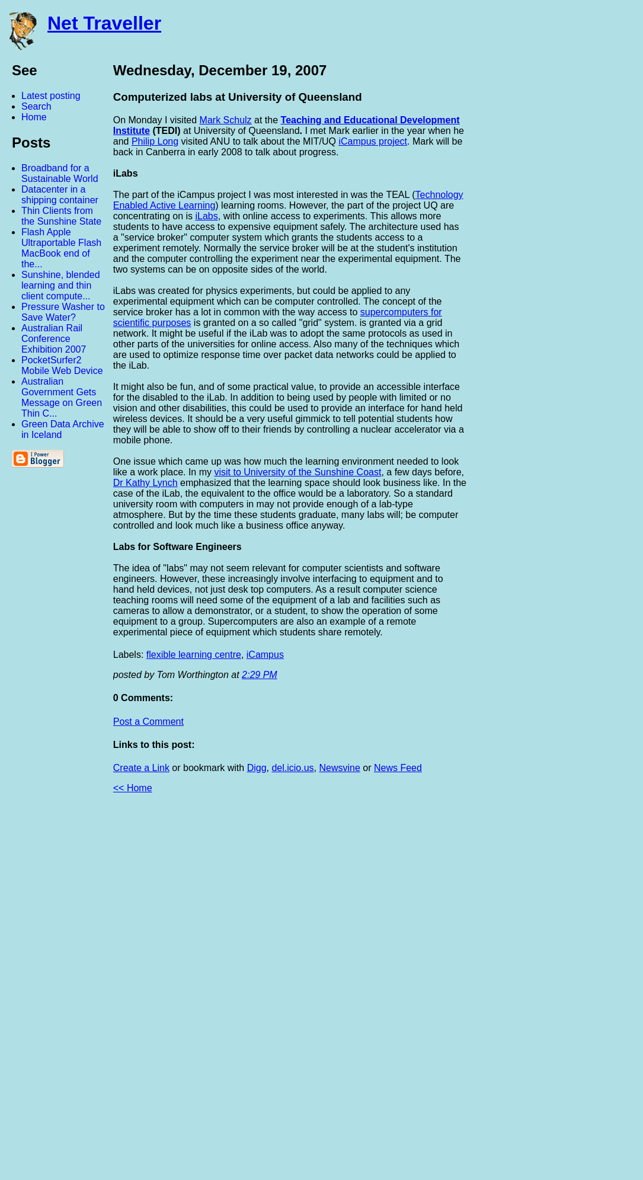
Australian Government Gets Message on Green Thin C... (61, 397)
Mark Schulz (226, 120)
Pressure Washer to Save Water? (63, 312)
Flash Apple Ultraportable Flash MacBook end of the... (61, 248)
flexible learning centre (193, 655)
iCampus (357, 141)
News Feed (398, 768)
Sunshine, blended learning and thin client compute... (60, 285)
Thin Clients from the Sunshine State (61, 216)
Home (34, 117)
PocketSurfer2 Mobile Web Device (62, 365)
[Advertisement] (512, 991)
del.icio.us (292, 768)
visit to (229, 472)
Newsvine (339, 768)
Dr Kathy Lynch (145, 483)
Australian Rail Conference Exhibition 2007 (53, 338)
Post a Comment (148, 722)
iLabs (207, 216)
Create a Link (141, 768)
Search (36, 106)
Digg (257, 768)
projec (390, 141)
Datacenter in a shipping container (59, 194)
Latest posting (51, 96)
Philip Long (155, 141)
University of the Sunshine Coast (312, 472)
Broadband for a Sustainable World (59, 173)
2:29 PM (259, 675)
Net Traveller (104, 23)
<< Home (132, 788)
